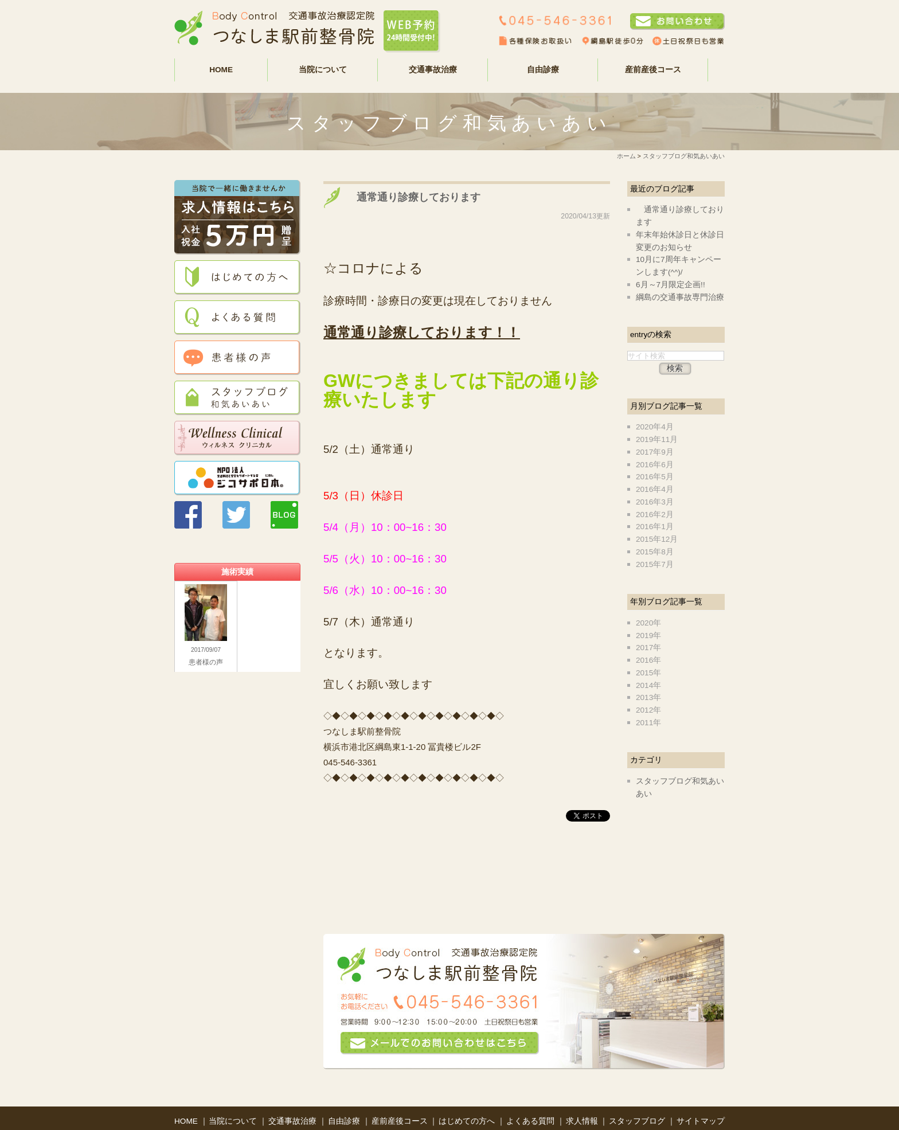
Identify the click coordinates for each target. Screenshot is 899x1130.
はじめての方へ (468, 1099)
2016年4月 (655, 489)
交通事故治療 (293, 1099)
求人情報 (583, 1099)
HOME (221, 69)
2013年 (648, 697)
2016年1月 (655, 526)
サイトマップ (701, 1099)
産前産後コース (653, 69)
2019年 (648, 635)
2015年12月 (657, 539)
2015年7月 (655, 564)
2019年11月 (657, 439)
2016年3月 (655, 502)
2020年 (648, 623)
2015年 (648, 672)
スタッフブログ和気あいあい (684, 156)
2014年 (648, 685)
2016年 (648, 660)
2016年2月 (655, 514)
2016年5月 (655, 476)
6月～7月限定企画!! (670, 284)
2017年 (648, 647)
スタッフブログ (638, 1099)
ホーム (626, 156)
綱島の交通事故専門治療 (680, 297)
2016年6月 (655, 464)
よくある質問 (531, 1099)
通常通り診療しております (413, 197)
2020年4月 (655, 427)
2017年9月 (655, 452)
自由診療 (345, 1099)
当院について (234, 1099)
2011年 (648, 722)
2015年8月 (655, 552)
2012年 (648, 710)
